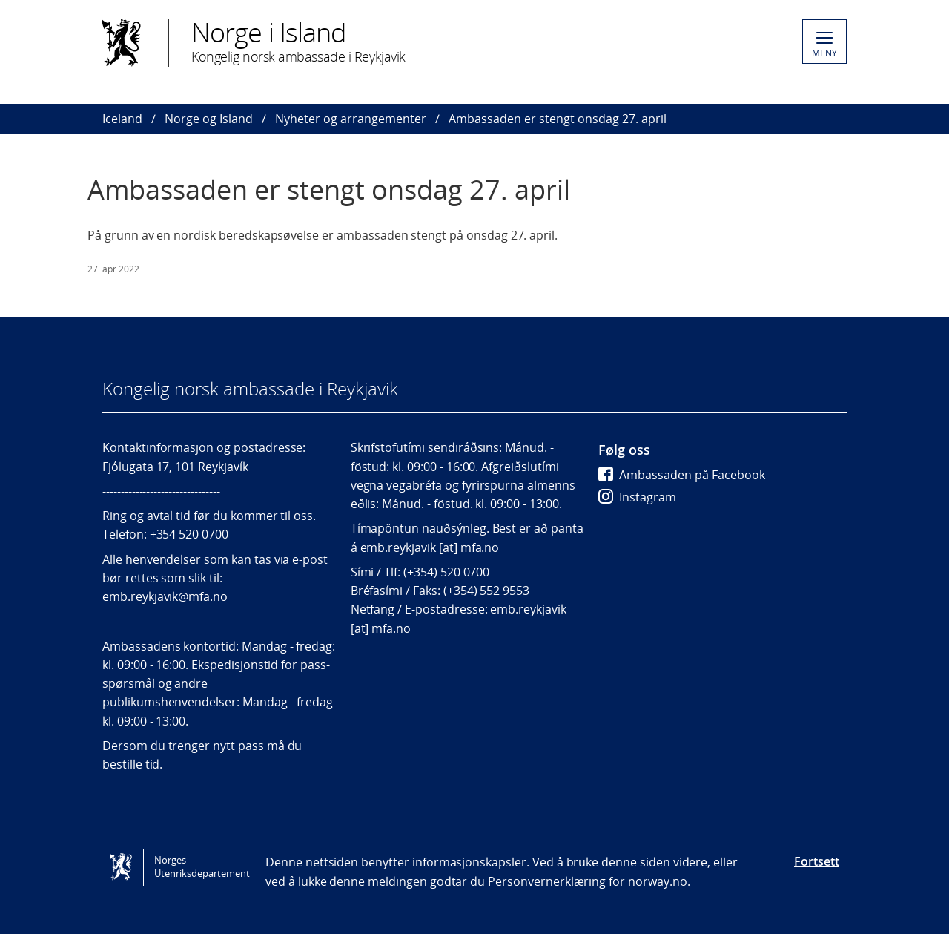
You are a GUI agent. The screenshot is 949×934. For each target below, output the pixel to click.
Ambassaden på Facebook (681, 475)
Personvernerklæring (547, 881)
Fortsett (816, 861)
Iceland (122, 119)
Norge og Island (209, 119)
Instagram (637, 497)
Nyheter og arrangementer (350, 119)
